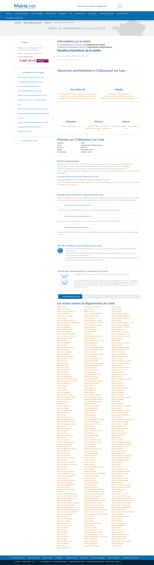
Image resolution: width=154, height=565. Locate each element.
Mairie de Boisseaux (118, 329)
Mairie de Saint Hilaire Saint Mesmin (123, 501)
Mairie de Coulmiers (118, 372)
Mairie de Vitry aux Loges (92, 546)
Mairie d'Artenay (117, 309)
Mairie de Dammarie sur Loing (66, 381)
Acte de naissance (21, 13)
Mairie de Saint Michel (118, 510)
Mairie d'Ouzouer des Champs (66, 474)
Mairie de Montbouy (63, 453)
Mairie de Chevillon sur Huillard (121, 361)
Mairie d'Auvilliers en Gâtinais (121, 316)
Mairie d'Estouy (89, 392)
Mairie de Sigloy (89, 521)
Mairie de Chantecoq (118, 352)
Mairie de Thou (116, 528)
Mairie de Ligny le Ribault (119, 433)
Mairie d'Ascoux (89, 311)
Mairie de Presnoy (117, 483)
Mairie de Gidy (116, 401)
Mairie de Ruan (62, 492)
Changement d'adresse (14, 18)
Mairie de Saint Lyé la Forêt (65, 507)
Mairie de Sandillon (118, 514)
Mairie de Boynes (89, 338)
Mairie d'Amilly (116, 307)
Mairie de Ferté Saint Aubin (120, 422)
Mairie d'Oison (116, 464)
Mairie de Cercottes (90, 345)
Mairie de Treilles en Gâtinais (93, 532)
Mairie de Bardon (89, 428)
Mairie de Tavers (89, 525)
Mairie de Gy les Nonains (65, 410)
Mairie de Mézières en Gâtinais (66, 449)
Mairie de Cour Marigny (91, 422)
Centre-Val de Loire (127, 164)
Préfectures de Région (60, 562)
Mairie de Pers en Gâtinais (120, 478)
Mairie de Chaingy (63, 350)
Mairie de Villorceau (118, 543)
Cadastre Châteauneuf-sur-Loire (71, 126)
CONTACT (17, 562)
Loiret (109, 164)
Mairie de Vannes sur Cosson (93, 534)
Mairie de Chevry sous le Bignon (94, 363)
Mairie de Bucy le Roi (90, 343)
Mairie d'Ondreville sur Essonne (94, 467)
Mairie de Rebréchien (91, 487)
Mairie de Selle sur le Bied (119, 424)
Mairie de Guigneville (91, 408)
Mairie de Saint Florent (91, 498)
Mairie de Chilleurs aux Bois (120, 363)
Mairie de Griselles (63, 408)
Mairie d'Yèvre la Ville (63, 548)
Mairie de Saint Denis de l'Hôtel (67, 496)
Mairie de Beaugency (63, 325)
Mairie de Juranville (90, 417)
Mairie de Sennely (117, 519)
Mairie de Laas (61, 426)
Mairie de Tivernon (90, 530)
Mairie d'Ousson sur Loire (120, 469)
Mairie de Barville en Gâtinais (121, 318)
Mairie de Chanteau (90, 352)
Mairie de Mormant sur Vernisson (122, 455)
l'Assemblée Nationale (73, 198)
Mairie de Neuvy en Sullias (65, 462)
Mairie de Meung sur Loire (120, 446)
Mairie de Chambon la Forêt (120, 350)
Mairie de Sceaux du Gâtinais (121, 516)
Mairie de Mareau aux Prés (92, 442)
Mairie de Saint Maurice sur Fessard (95, 510)
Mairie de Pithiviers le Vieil (120, 480)
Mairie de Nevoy (89, 462)
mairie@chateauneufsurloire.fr (32, 53)
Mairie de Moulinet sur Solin (93, 431)
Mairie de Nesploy (90, 460)
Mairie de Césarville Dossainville (94, 347)
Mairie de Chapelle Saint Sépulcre (122, 419)
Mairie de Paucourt (90, 478)
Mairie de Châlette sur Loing (93, 350)
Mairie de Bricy (116, 341)
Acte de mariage (37, 13)
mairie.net (17, 23)
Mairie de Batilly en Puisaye (93, 320)
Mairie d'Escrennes (117, 390)
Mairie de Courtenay (90, 377)
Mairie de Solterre (117, 521)
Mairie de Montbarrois (119, 451)
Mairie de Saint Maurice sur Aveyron (68, 510)
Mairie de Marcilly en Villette (93, 440)
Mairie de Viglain (62, 539)
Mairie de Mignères (118, 449)
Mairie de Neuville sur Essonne (67, 424)
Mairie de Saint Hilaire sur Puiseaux (68, 503)
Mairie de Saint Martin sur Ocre (121, 507)
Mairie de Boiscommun (64, 329)
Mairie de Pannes (117, 476)
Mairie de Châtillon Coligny (120, 356)
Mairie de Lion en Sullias (92, 435)
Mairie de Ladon (89, 426)
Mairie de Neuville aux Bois (120, 460)
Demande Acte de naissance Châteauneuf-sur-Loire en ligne (78, 94)
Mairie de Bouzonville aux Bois (121, 336)
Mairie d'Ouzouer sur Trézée (66, 476)
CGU (33, 562)
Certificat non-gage (106, 13)
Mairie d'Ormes (62, 469)
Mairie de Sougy (62, 523)
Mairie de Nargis (62, 460)
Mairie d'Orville (89, 469)
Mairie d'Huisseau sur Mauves (121, 410)
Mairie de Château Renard (65, 356)
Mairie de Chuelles (63, 365)
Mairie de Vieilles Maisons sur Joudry (95, 537)
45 (109, 180)
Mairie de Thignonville (118, 525)
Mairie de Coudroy (63, 372)
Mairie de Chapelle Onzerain (66, 419)
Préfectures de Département (95, 562)
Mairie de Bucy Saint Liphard (121, 343)
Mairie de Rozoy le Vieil (119, 489)
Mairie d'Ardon (89, 309)
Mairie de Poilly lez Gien (64, 483)
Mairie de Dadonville (90, 379)
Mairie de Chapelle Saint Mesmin (94, 419)
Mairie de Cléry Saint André (92, 365)
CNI (70, 13)
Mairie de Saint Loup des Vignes (122, 505)
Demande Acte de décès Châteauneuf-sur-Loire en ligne (77, 98)
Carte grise (93, 13)
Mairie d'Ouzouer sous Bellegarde (95, 474)
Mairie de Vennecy (63, 537)
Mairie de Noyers (89, 464)
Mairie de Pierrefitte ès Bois (66, 480)
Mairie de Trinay (62, 534)
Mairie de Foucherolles (64, 399)
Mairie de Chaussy (117, 359)
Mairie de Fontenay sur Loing (121, 397)
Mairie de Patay (62, 478)
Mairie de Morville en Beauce (66, 458)
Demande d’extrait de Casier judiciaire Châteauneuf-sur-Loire (119, 98)
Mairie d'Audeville (62, 313)
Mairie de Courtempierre (65, 377)
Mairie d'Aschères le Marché (66, 311)
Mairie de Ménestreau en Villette (122, 444)
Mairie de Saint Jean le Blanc (66, 505)
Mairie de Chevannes (91, 361)
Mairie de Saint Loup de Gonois (94, 505)
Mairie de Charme (62, 431)
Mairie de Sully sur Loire (119, 523)
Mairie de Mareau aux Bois (65, 442)
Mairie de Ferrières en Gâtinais (66, 397)
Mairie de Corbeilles (63, 370)
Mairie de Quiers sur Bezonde (121, 485)
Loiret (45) (48, 23)
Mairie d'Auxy (61, 318)
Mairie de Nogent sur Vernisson (67, 464)
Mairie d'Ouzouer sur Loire (120, 474)
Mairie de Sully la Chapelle (92, 523)
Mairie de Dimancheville (91, 383)
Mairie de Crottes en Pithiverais (67, 379)
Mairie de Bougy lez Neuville (120, 334)
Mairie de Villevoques (91, 543)
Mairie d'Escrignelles (63, 392)
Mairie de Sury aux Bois (64, 525)
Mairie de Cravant (117, 377)
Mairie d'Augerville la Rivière (93, 313)
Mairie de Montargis (90, 451)
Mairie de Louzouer (63, 440)
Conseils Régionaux (45, 562)
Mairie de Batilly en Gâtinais (66, 320)
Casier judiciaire (122, 13)
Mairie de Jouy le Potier (64, 417)
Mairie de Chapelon (63, 354)
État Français (110, 562)
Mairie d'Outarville (90, 471)
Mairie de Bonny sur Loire (120, 332)
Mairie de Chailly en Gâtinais (120, 347)
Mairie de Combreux (90, 368)
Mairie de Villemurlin (90, 541)
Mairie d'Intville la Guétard (120, 413)
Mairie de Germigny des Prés (93, 401)
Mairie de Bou (88, 334)
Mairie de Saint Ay (117, 492)
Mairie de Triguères (118, 532)
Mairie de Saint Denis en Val (93, 496)
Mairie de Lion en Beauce (65, 435)
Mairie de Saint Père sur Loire (93, 512)
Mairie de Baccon (89, 318)
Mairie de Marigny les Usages (121, 442)
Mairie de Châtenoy (90, 356)
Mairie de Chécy (62, 361)
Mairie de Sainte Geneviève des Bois (95, 514)
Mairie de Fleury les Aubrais (93, 397)
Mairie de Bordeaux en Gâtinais (67, 334)
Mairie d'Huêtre (89, 410)
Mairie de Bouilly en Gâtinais (66, 336)
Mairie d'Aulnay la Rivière (119, 313)
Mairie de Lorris (89, 437)
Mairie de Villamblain (91, 539)
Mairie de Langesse (63, 428)
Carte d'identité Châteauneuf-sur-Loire (119, 94)
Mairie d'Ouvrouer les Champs (121, 471)
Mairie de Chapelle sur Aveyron (67, 422)
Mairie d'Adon (61, 307)
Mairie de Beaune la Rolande (121, 325)
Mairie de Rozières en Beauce (93, 489)
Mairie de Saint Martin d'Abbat (94, 507)
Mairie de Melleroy (90, 444)
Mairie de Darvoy (117, 381)
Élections (118, 562)
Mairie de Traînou (62, 532)
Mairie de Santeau (63, 516)
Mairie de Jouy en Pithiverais (120, 415)
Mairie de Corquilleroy (91, 370)
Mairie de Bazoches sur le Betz (93, 323)
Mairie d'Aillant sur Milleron (93, 307)
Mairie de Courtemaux (119, 374)
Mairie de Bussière (117, 417)
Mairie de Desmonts (63, 383)
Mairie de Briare (62, 341)
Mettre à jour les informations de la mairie (68, 59)
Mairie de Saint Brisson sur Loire (94, 494)
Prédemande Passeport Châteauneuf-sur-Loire (119, 96)
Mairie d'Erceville (62, 390)
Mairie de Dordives (63, 386)
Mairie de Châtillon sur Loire (93, 359)
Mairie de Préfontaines (91, 483)
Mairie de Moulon (90, 458)
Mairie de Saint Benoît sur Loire (67, 494)
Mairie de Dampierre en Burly (93, 381)
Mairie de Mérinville (63, 446)
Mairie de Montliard (90, 455)
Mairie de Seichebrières (64, 519)
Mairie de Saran (89, 516)
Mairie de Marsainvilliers (65, 444)
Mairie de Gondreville (64, 406)
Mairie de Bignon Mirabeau (120, 428)
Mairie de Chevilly (62, 363)
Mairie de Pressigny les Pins (66, 485)
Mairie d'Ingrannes (63, 413)
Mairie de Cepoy (62, 345)
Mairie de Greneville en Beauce (121, 406)
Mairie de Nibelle (117, 462)
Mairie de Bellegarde (63, 327)
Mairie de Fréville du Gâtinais (93, 399)
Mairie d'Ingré (88, 413)
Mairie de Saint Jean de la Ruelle (121, 503)
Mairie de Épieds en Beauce (120, 388)
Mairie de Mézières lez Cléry (93, 449)
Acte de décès (51, 13)
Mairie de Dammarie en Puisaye (122, 379)
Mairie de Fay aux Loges (64, 395)
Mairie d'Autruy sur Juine (65, 316)
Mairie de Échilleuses (118, 386)
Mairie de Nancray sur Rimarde (121, 458)
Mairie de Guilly (116, 408)
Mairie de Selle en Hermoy (92, 424)
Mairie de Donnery (117, 383)
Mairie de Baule (116, 320)
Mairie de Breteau (117, 338)
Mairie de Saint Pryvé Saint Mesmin (123, 512)
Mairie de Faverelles (118, 392)
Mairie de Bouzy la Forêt (65, 338)
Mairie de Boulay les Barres (92, 336)
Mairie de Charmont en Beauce (94, 354)
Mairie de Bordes (62, 433)
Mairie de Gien (61, 404)
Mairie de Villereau (63, 543)
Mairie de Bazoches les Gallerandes (68, 323)
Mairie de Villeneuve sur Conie (121, 541)
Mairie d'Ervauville (90, 390)
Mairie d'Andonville (63, 309)
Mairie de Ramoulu (63, 487)
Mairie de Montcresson (91, 453)
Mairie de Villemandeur (119, 539)
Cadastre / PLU (80, 13)
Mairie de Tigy (61, 530)
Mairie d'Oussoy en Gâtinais (66, 471)
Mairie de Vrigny (117, 546)
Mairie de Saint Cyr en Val (120, 494)
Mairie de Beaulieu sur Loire (93, 325)
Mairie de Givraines (118, 404)
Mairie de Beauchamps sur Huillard (123, 323)
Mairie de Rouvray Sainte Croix (121, 487)
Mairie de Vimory (62, 546)
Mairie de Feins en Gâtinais (92, 395)
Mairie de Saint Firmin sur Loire (67, 498)
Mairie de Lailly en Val (118, 426)
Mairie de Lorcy (62, 437)
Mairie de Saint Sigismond (65, 514)
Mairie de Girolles (89, 404)
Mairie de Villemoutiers (64, 541)
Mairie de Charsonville (119, 354)
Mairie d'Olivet (61, 467)
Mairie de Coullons (90, 372)
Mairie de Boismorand (91, 329)
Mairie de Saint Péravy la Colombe (68, 512)
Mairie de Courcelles (63, 374)
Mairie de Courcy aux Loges (93, 374)
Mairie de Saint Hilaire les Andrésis (95, 501)
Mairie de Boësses (90, 327)
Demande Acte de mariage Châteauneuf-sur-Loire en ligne (78, 96)
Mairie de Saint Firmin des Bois (121, 496)
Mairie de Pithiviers (90, 480)
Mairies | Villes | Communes (33, 23)
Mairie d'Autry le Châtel (91, 316)
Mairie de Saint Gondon (64, 501)
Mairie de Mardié (117, 440)
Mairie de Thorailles (90, 528)
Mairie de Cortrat (117, 370)
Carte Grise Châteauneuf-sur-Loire (98, 126)
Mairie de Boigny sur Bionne (120, 327)
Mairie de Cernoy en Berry (65, 347)
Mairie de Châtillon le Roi (65, 359)
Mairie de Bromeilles (63, 343)
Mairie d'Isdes (61, 415)
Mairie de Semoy (89, 519)
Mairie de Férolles (117, 395)
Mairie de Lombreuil (118, 435)
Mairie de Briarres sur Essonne (94, 341)
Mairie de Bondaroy (63, 332)
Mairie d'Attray (116, 311)
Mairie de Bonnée (90, 332)
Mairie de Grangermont (91, 406)
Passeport (62, 13)
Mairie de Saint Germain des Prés (122, 498)
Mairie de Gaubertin (118, 399)
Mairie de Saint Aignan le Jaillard (94, 492)
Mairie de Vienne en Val (119, 537)
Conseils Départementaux (76, 562)
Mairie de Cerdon (117, 345)
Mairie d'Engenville (90, 388)
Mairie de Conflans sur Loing (121, 368)
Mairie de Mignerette (63, 451)
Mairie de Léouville (117, 431)
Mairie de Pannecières (91, 476)
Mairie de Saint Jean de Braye (93, 503)
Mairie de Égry (61, 388)
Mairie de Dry (88, 386)
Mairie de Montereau (118, 453)
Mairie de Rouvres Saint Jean (66, 489)
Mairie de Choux (89, 433)
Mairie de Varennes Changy (120, 534)
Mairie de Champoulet (64, 352)
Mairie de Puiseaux (90, 485)
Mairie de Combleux (63, 368)
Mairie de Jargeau (89, 415)
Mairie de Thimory (63, 528)
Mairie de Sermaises (63, 521)
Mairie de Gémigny (63, 401)
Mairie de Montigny (63, 455)
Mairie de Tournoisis (118, 530)
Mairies (9, 13)
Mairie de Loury (116, 437)
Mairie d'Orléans (117, 467)
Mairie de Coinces (117, 365)
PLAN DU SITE (26, 562)
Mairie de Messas (89, 446)
